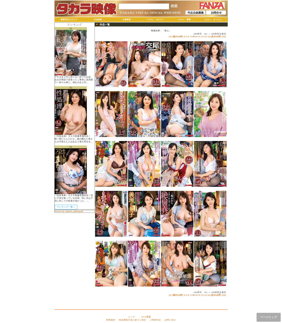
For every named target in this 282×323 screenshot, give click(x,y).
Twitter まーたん (213, 19)
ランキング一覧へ (66, 207)
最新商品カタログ (68, 19)
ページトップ (268, 317)
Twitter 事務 (184, 19)
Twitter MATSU (155, 19)
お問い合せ (170, 320)
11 (199, 36)
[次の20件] (215, 36)
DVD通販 (146, 317)
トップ (131, 317)
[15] (224, 36)
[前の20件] (177, 36)
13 (205, 36)
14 (208, 36)
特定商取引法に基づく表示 (132, 320)
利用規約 (110, 320)
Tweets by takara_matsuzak (69, 211)
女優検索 (126, 19)
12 (202, 36)
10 (196, 36)
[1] (170, 36)
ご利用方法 (155, 320)
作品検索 (97, 19)
